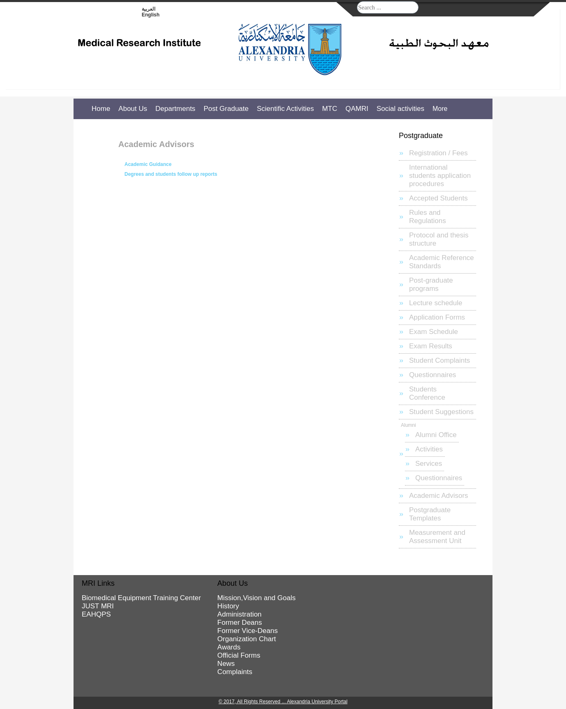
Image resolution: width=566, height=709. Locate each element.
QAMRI (356, 109)
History (228, 606)
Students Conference (427, 393)
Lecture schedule (435, 303)
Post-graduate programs (431, 284)
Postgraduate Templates (430, 514)
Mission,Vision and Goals (256, 598)
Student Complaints (439, 360)
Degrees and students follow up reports (170, 174)
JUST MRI (98, 606)
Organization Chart (246, 639)
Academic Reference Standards (441, 262)
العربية (148, 9)
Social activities (400, 109)
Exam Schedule (433, 332)
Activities (429, 449)
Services (428, 463)
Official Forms (238, 655)
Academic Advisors (438, 496)
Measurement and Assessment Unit (437, 537)
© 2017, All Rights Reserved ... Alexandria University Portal (283, 701)
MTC (329, 109)
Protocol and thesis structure (439, 239)
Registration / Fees (438, 153)
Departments (175, 109)
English (150, 15)
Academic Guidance (148, 164)
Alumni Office (436, 435)
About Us (132, 109)
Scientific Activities (285, 109)
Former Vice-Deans (247, 631)
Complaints (234, 672)
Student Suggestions (441, 412)
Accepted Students (438, 198)
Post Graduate (226, 109)
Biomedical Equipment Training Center (141, 598)
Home (101, 109)
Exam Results (430, 346)
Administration (239, 614)
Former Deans (239, 622)
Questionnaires (432, 375)
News (226, 664)
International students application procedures (440, 175)
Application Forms (437, 317)
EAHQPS (96, 614)
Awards (228, 647)
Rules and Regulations (427, 217)
